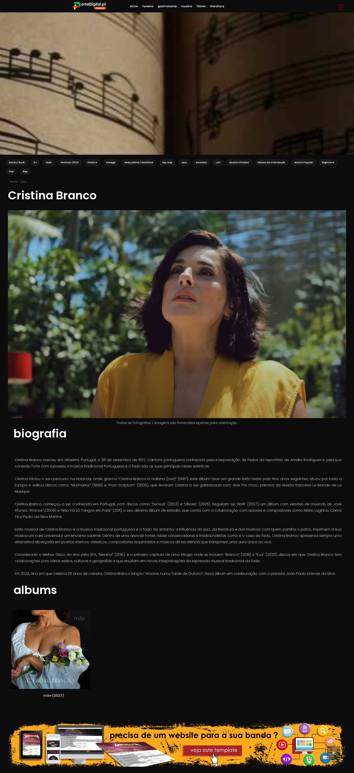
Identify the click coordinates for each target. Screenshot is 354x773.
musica (186, 6)
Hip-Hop (167, 162)
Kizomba (201, 162)
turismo (147, 6)
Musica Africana (239, 162)
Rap (25, 171)
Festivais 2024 (70, 162)
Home (13, 181)
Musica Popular (303, 162)
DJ (35, 162)
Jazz (184, 162)
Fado (49, 162)
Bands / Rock (17, 162)
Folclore (92, 162)
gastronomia (167, 6)
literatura (217, 6)
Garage (110, 162)
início (134, 6)
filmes (200, 6)
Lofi (218, 162)
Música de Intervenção (271, 162)
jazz (24, 181)
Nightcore (328, 162)
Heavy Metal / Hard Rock (138, 162)
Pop (11, 171)
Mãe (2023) (53, 695)
